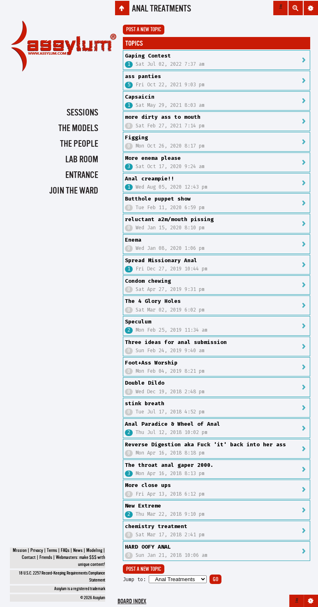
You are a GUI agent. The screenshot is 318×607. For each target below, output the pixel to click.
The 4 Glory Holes (153, 301)
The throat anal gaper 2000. (169, 465)
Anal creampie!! (149, 178)
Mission (20, 550)
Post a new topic (143, 29)
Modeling (94, 550)
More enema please (153, 158)
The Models (78, 128)
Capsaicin (139, 97)
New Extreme (143, 506)
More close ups (148, 485)
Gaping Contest (148, 56)
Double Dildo (144, 383)
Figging (136, 137)
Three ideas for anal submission (176, 342)
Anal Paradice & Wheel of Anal (172, 424)
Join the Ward (73, 191)
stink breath (144, 403)
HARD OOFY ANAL (148, 547)
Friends (45, 557)
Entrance (81, 175)
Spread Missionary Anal (161, 260)
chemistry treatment (156, 526)
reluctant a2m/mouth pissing (169, 219)
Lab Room (81, 159)
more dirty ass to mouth (162, 117)
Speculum (138, 322)
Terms (52, 550)
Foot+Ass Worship (151, 363)
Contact (29, 557)
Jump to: (134, 579)
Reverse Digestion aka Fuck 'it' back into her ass (205, 444)
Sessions (82, 113)
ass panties (143, 76)
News (78, 550)
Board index (132, 602)
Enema (133, 240)
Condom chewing (148, 281)
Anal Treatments (161, 9)
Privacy (36, 550)
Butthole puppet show (158, 199)
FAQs (65, 550)
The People (79, 144)
